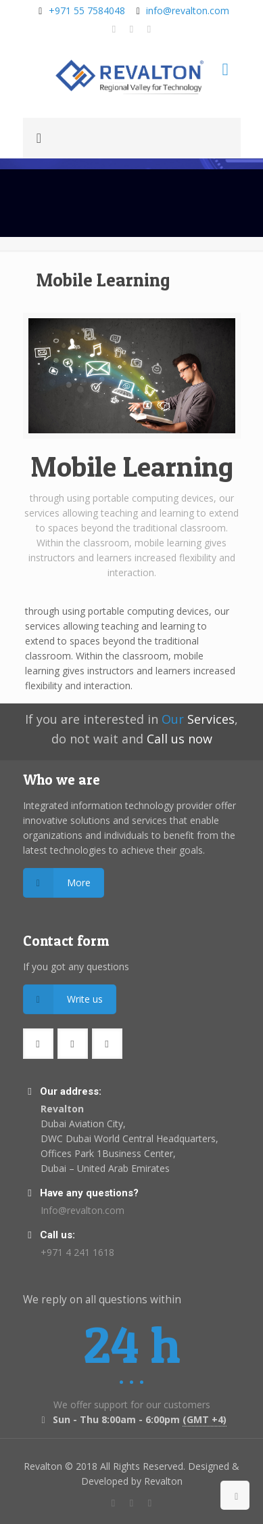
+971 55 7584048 (87, 10)
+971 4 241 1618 (77, 1252)
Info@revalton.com (82, 1210)
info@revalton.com (187, 10)
